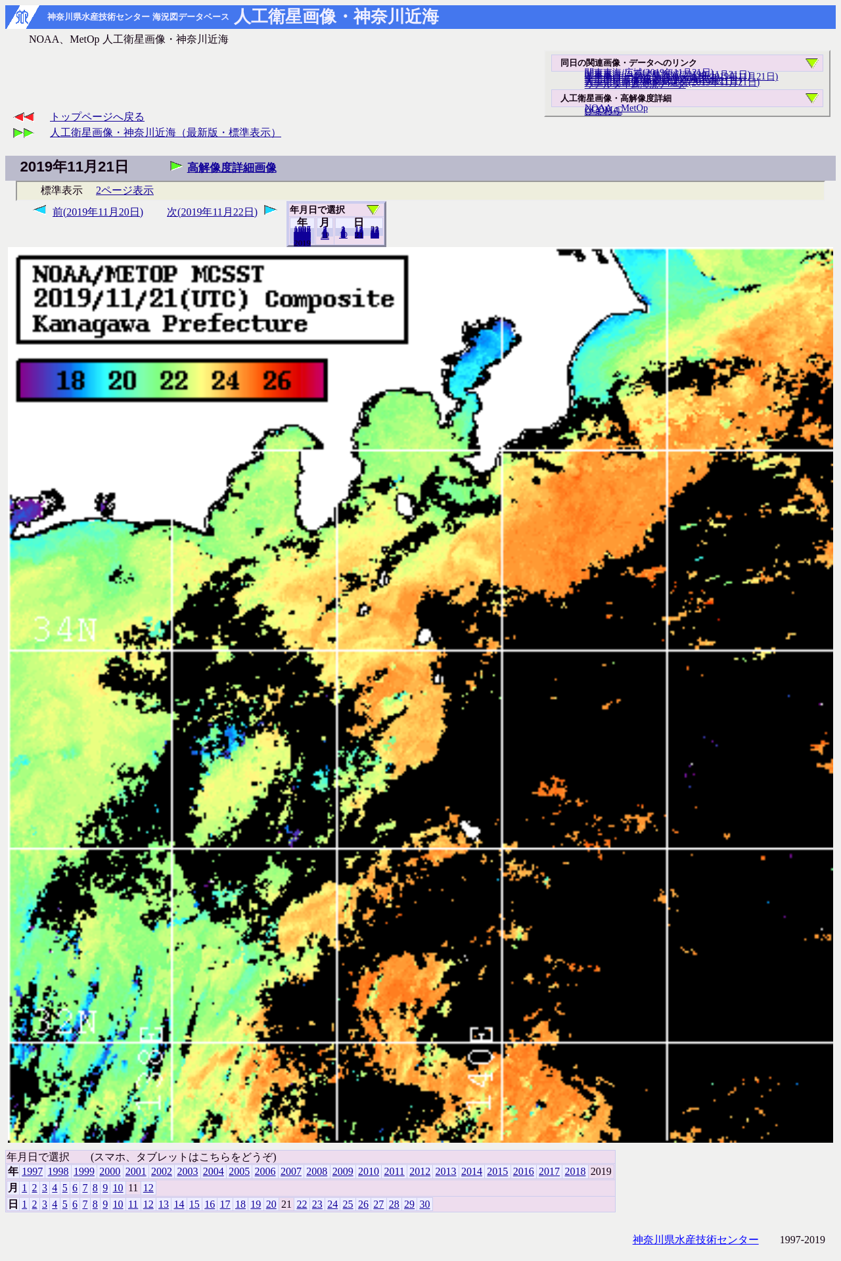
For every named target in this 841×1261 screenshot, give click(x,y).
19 (255, 1204)
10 (343, 234)
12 (325, 236)
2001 (136, 1171)
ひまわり (603, 111)
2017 (549, 1171)
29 (409, 1204)
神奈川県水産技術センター (696, 1239)
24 (332, 1204)
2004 (213, 1171)
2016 (523, 1171)
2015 (497, 1171)
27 (378, 1204)
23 (317, 1204)
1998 (58, 1171)
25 (348, 1204)
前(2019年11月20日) (98, 212)
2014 (471, 1171)
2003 (187, 1171)
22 (301, 1204)
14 (178, 1204)
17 (225, 1204)
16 (209, 1204)
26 (363, 1204)
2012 (419, 1171)
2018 (302, 242)
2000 (109, 1171)
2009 (342, 1171)
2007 (291, 1171)
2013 (446, 1171)
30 (375, 234)
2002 (161, 1171)
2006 (265, 1171)
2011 (394, 1171)
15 (194, 1204)
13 (163, 1204)
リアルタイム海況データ (635, 84)
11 (133, 1204)
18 (240, 1204)
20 (359, 234)
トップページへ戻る (97, 116)
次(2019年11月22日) (212, 212)
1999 (84, 1171)
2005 (239, 1171)
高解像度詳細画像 (232, 168)
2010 (368, 1171)
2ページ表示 (125, 190)
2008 (316, 1171)
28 (394, 1204)
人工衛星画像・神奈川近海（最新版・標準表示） (165, 132)
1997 (32, 1171)
